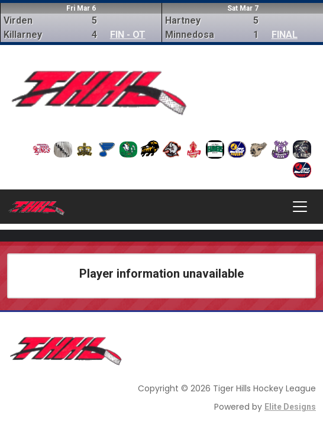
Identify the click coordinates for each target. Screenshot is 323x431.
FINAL (285, 34)
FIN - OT (128, 34)
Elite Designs (290, 406)
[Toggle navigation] (300, 206)
